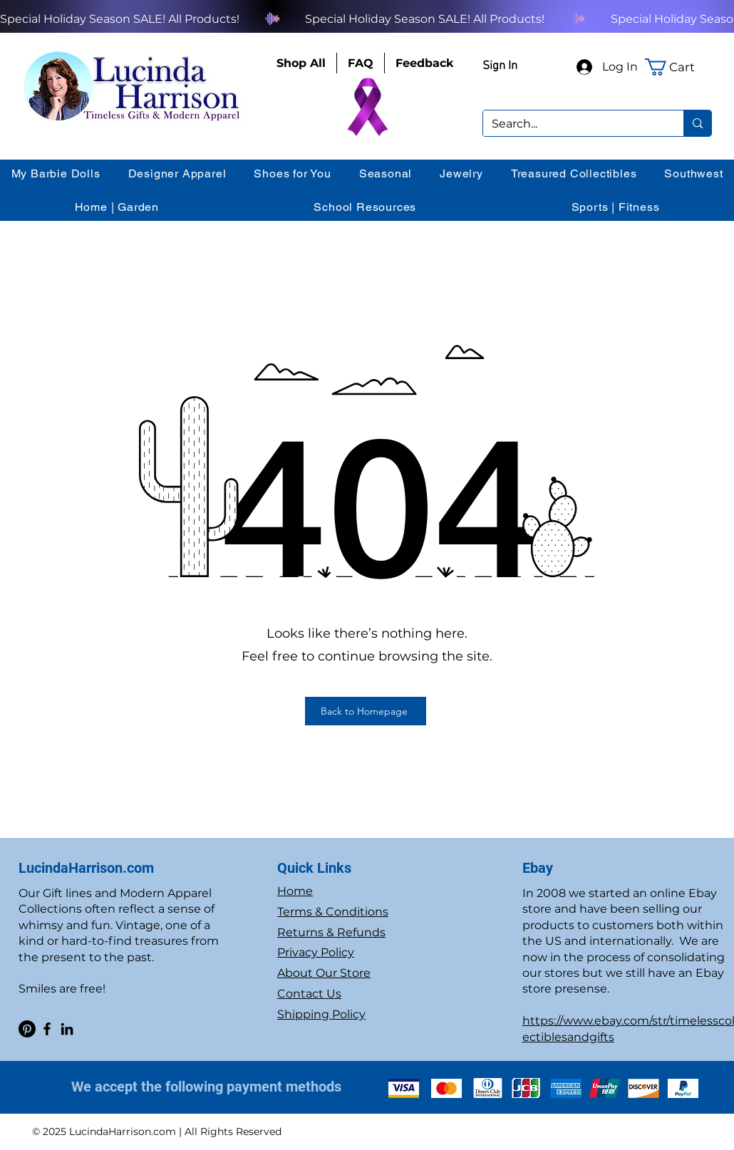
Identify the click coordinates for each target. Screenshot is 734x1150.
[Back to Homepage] (365, 711)
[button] (678, 67)
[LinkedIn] (67, 1028)
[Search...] (572, 124)
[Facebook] (47, 1028)
